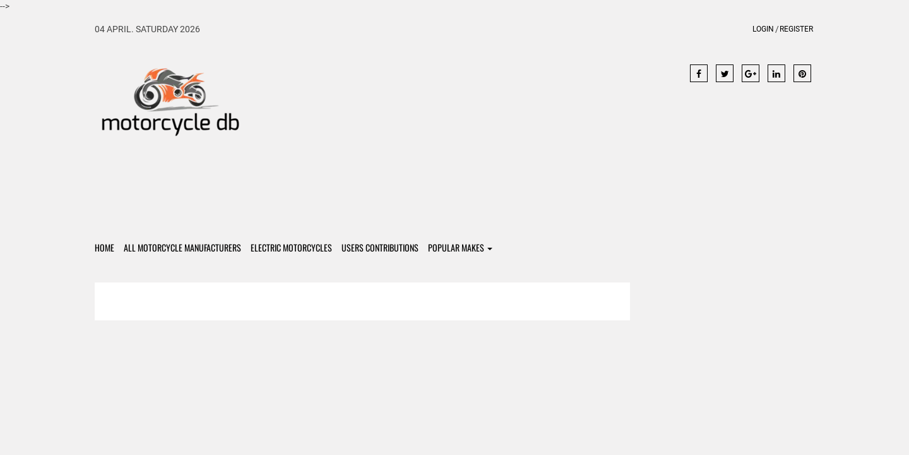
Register (796, 29)
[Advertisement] (455, 134)
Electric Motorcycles (291, 247)
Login (763, 29)
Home (104, 247)
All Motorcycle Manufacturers (182, 247)
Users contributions (380, 247)
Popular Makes (460, 247)
